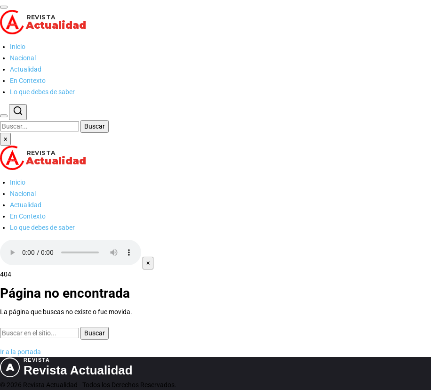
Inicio (17, 46)
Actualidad (25, 69)
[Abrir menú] (4, 7)
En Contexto (28, 80)
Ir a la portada (20, 352)
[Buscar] (4, 115)
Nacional (23, 58)
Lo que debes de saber (42, 92)
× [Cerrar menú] (5, 139)
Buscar (94, 126)
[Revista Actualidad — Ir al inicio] (215, 22)
